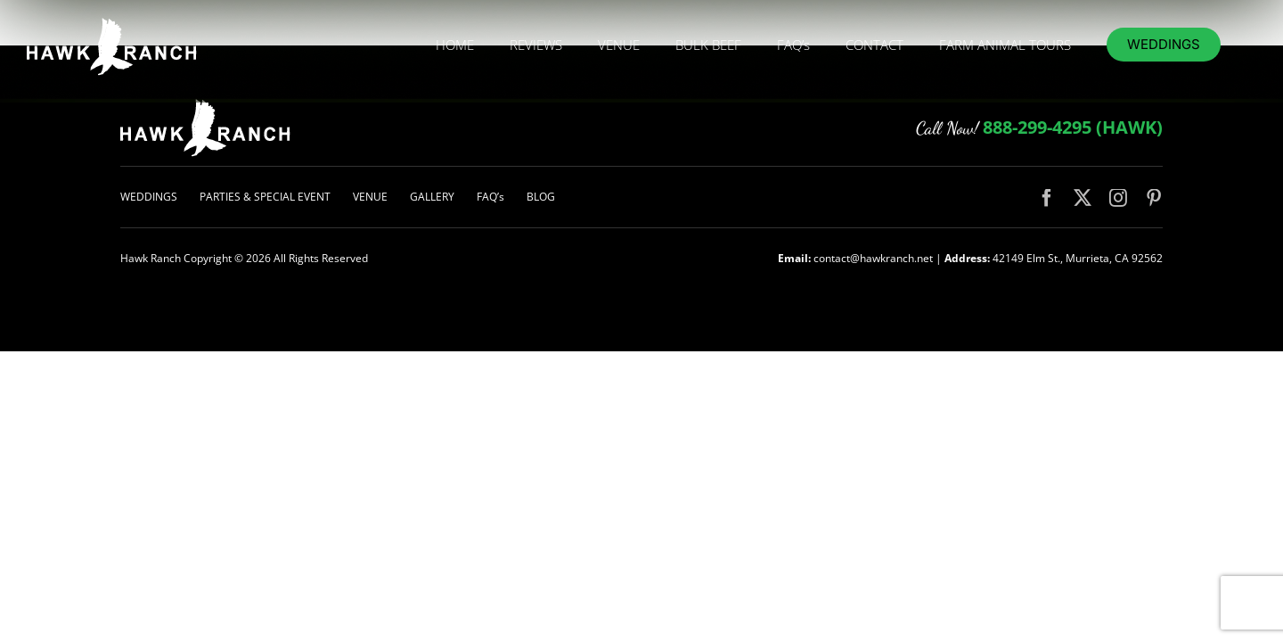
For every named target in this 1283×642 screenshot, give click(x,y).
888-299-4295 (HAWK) (1073, 127)
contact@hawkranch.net (873, 258)
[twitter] (1082, 198)
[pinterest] (1154, 198)
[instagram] (1118, 198)
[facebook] (1047, 198)
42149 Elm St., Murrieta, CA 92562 (1078, 258)
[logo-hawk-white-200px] (205, 104)
